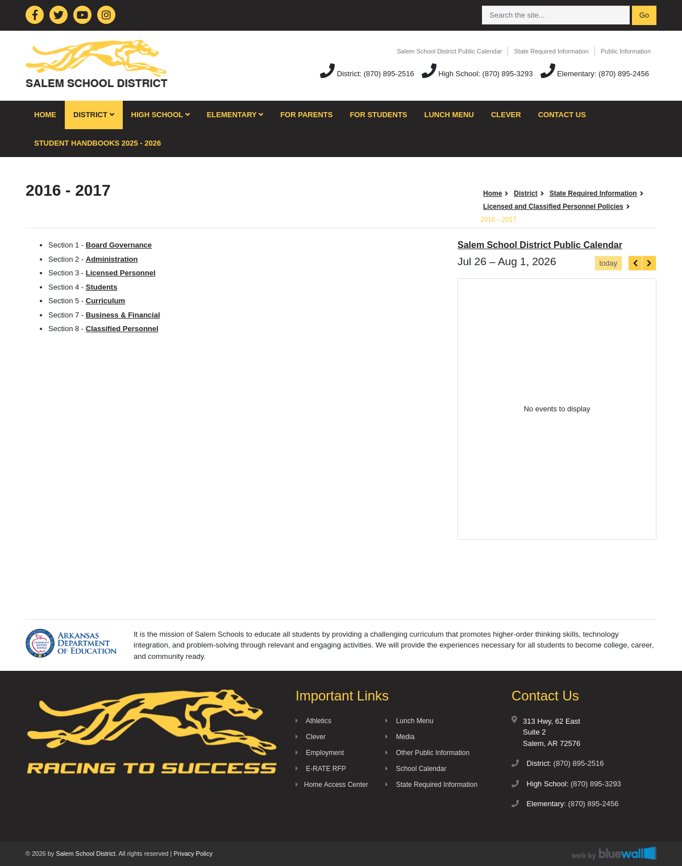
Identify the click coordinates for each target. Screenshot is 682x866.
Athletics (313, 721)
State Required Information (551, 51)
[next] (649, 263)
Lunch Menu (449, 114)
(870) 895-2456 (623, 73)
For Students (378, 114)
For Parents (306, 114)
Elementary (235, 114)
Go (644, 15)
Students (102, 287)
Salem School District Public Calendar (449, 51)
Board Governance (119, 245)
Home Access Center (332, 785)
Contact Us (562, 114)
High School (160, 114)
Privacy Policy (192, 853)
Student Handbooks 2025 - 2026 (97, 143)
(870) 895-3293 (508, 73)
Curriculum (105, 300)
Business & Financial (123, 315)
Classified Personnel (122, 328)
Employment (320, 753)
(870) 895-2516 (389, 73)
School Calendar (415, 769)
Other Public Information (427, 753)
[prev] (635, 263)
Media (399, 737)
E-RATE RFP (321, 769)
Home (45, 114)
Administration (112, 259)
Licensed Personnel (121, 273)
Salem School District (85, 853)
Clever (506, 114)
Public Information (626, 51)
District (93, 114)
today (608, 263)
